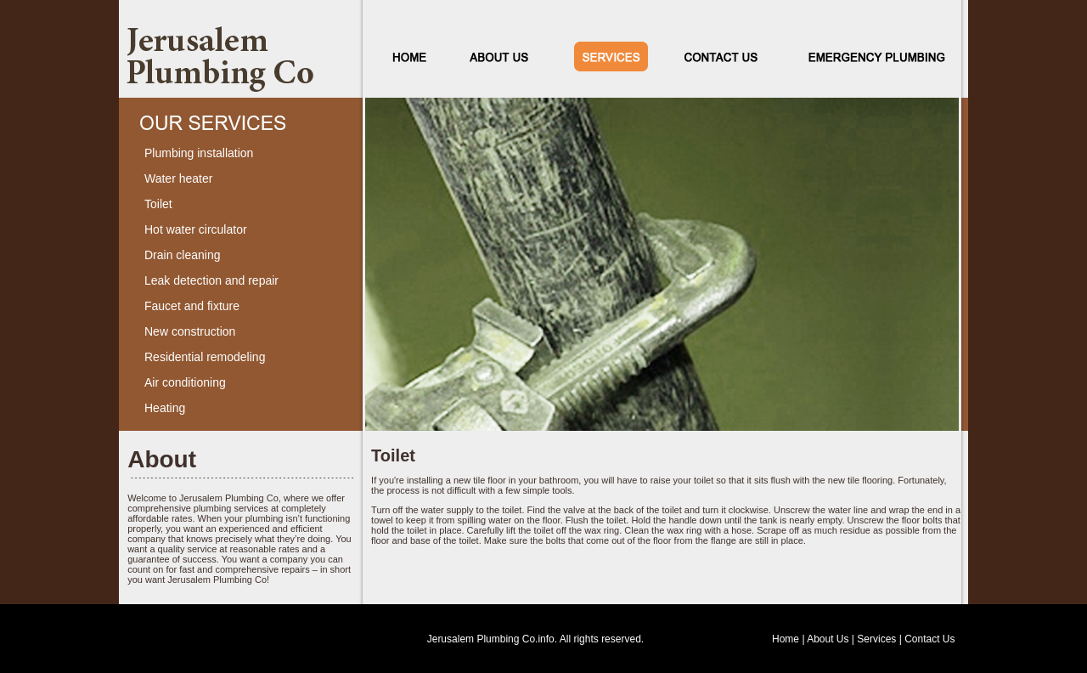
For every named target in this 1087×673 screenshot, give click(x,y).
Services (876, 639)
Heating (164, 408)
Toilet (158, 204)
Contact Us (929, 639)
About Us (827, 639)
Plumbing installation (198, 153)
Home (785, 639)
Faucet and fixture (191, 306)
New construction (189, 331)
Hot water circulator (195, 229)
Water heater (178, 178)
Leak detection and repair (211, 280)
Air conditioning (185, 382)
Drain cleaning (182, 255)
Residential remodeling (204, 357)
